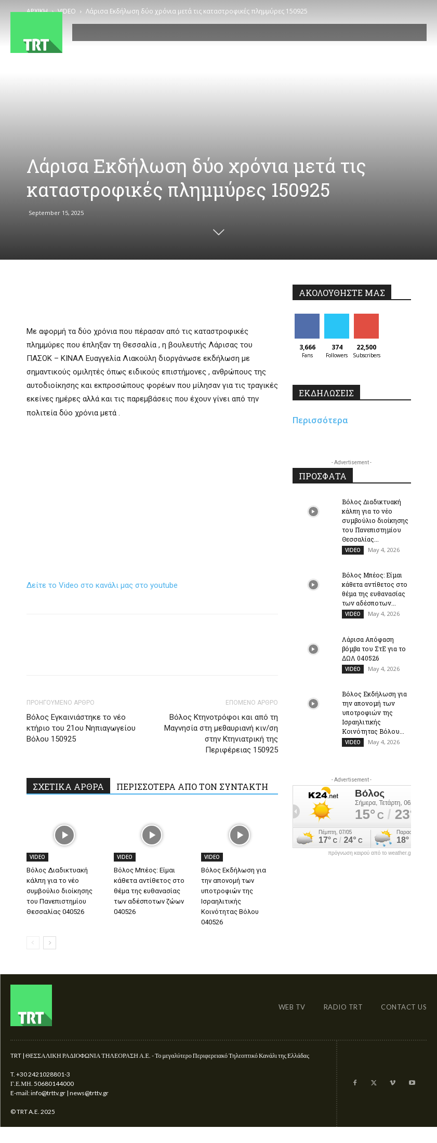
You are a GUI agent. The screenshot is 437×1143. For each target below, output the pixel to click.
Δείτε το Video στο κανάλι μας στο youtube (102, 585)
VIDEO (37, 856)
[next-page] (49, 942)
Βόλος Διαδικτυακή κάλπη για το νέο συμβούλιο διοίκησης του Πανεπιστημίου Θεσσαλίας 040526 (59, 891)
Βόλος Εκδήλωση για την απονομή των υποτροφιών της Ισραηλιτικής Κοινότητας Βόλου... (374, 713)
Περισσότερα (320, 420)
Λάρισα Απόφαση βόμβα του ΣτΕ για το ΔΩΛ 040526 (374, 649)
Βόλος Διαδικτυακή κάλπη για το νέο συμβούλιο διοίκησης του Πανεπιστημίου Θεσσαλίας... (375, 520)
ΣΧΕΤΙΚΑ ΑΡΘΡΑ (68, 786)
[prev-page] (33, 942)
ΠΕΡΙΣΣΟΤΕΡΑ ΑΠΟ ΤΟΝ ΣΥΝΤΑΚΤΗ (192, 786)
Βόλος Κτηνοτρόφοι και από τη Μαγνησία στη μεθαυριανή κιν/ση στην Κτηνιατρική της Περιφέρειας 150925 (221, 733)
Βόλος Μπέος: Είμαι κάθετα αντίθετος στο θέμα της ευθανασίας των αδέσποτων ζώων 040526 (149, 891)
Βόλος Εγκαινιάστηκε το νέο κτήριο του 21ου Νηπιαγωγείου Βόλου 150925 (81, 728)
